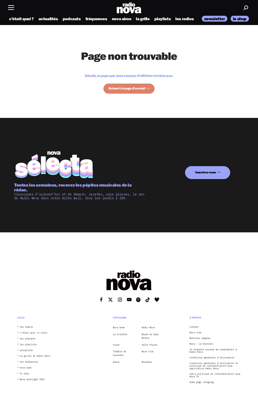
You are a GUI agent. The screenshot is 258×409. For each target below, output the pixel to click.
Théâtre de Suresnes (119, 353)
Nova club (148, 351)
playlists (162, 18)
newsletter (214, 18)
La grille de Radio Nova (35, 356)
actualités (48, 18)
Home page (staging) (201, 382)
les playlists (28, 344)
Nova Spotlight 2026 (32, 379)
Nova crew (195, 332)
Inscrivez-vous (205, 172)
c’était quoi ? (21, 18)
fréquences (96, 18)
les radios (184, 18)
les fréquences (29, 362)
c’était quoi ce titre (33, 332)
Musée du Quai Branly (150, 336)
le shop (240, 18)
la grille (143, 18)
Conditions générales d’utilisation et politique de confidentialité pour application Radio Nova (213, 366)
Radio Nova (148, 327)
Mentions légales (199, 338)
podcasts (72, 18)
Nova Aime (119, 327)
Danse (116, 362)
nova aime (121, 18)
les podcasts (27, 338)
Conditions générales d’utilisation (211, 357)
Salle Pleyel (149, 344)
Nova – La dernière (201, 344)
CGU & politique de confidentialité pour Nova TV (215, 375)
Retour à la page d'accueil (127, 88)
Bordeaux (147, 362)
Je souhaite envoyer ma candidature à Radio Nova (213, 350)
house (116, 344)
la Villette (120, 334)
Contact (194, 327)
